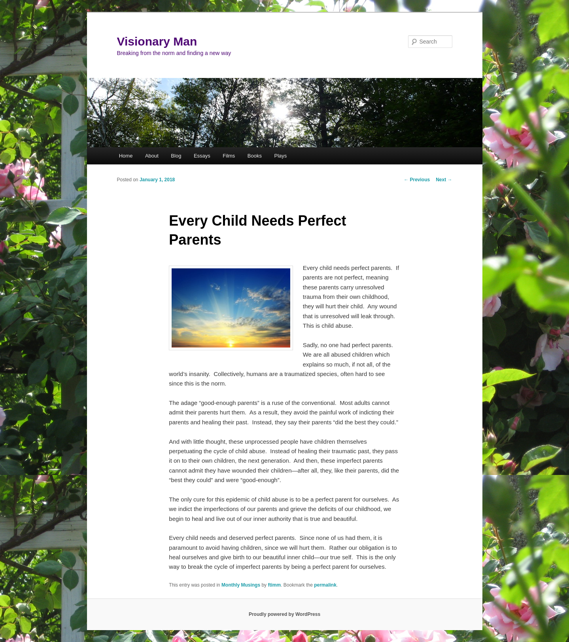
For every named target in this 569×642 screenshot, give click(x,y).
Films (229, 156)
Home (126, 156)
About (152, 156)
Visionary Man (157, 41)
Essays (202, 156)
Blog (176, 156)
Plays (280, 156)
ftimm (274, 585)
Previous (417, 179)
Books (255, 156)
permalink (325, 585)
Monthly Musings (240, 585)
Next (444, 179)
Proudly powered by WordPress (284, 614)
